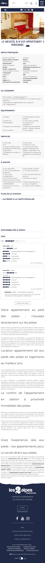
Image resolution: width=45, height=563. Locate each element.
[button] (31, 3)
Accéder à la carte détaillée (18, 199)
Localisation (22, 10)
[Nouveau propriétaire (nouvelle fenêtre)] (14, 548)
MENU (42, 1)
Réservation (15, 10)
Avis (29, 10)
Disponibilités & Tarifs (26, 10)
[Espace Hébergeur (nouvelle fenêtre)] (22, 539)
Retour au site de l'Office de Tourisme (23, 554)
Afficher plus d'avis (22, 303)
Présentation (19, 10)
